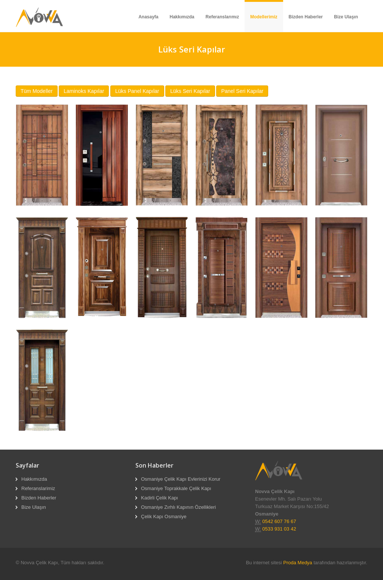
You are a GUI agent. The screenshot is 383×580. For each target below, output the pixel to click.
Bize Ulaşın (346, 16)
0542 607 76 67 (279, 521)
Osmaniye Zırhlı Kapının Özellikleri (178, 507)
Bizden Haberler (306, 16)
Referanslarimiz (38, 488)
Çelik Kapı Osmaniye (163, 516)
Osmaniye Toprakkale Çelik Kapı (176, 488)
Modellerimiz (264, 16)
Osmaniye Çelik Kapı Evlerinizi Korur (180, 479)
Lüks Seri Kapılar (190, 91)
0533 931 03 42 (279, 529)
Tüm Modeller (37, 91)
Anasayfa (148, 16)
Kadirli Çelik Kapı (159, 498)
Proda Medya (297, 562)
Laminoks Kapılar (84, 91)
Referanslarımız (222, 16)
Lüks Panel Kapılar (137, 91)
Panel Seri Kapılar (242, 91)
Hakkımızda (182, 16)
